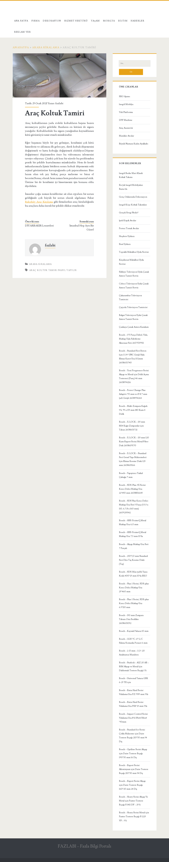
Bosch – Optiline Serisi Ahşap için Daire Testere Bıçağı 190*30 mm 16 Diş (133, 753)
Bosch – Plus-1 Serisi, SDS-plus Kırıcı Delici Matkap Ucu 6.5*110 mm (134, 603)
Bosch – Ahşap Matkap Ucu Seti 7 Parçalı (133, 546)
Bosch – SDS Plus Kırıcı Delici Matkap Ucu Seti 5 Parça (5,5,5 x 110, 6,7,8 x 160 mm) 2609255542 (133, 507)
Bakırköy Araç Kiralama (39, 201)
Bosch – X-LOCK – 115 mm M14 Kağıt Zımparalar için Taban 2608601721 (132, 426)
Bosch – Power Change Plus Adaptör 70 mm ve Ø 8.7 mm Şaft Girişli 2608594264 (133, 394)
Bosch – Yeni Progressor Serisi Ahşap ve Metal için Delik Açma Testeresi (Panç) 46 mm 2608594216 (134, 376)
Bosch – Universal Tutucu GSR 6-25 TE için (133, 680)
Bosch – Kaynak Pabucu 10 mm (133, 631)
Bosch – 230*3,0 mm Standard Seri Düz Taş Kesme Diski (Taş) (133, 560)
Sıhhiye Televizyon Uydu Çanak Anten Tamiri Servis (134, 274)
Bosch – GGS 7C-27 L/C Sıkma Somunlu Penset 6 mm (133, 641)
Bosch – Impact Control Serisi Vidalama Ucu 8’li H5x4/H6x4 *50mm (133, 718)
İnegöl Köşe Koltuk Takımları (133, 204)
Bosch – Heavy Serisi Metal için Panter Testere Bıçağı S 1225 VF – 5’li (134, 816)
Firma (35, 21)
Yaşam (95, 21)
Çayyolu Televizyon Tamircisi (133, 307)
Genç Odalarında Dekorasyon (133, 197)
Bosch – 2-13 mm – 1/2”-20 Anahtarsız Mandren (132, 652)
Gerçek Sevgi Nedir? (128, 212)
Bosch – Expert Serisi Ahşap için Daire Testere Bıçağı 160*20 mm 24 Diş (132, 785)
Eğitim (123, 21)
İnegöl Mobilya (126, 104)
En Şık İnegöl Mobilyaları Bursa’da (131, 187)
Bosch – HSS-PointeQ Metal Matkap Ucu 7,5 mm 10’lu (132, 534)
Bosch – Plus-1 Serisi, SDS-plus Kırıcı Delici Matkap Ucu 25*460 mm (134, 587)
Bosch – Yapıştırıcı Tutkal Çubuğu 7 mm (131, 475)
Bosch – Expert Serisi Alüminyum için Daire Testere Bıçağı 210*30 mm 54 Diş (133, 769)
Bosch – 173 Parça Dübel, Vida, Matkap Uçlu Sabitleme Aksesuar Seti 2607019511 (133, 339)
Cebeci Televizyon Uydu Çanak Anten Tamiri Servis (134, 285)
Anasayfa (21, 47)
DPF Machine (125, 120)
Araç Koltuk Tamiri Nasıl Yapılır (53, 270)
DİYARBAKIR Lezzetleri (39, 225)
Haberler (137, 21)
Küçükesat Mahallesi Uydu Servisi (131, 262)
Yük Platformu (126, 112)
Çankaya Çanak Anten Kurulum (134, 327)
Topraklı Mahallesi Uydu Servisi (134, 252)
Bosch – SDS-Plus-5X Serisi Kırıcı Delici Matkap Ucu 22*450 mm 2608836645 (132, 489)
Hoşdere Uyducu (126, 236)
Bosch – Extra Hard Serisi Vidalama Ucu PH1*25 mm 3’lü (133, 704)
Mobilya (109, 21)
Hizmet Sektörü (76, 21)
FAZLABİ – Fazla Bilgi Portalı (84, 846)
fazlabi (59, 103)
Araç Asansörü (126, 128)
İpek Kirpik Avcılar (127, 220)
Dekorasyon (52, 21)
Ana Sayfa (21, 21)
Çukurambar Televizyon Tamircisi (130, 297)
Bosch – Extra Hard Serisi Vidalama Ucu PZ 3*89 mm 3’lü (133, 692)
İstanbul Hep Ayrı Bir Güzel (81, 227)
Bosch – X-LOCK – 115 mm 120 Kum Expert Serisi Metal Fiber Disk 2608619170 (134, 441)
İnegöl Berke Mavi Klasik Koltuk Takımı (131, 175)
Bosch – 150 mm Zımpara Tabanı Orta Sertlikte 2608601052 (131, 619)
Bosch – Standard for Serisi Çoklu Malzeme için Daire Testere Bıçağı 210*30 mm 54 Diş (133, 735)
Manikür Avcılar (126, 136)
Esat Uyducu (124, 244)
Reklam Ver (22, 32)
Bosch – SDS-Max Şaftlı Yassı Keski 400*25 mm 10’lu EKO (133, 574)
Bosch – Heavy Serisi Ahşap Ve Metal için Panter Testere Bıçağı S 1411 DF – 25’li (133, 801)
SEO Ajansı (124, 96)
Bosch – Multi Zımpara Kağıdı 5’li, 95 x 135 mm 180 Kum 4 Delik (133, 410)
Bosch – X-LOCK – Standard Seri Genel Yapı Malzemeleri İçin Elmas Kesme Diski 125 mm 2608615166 (132, 459)
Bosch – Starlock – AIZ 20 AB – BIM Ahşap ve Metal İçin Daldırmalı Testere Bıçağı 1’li (134, 666)
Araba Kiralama (45, 47)
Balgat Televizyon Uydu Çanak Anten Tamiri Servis (133, 317)
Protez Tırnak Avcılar (129, 228)
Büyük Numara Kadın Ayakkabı (133, 143)
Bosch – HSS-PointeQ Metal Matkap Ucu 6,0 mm (132, 522)
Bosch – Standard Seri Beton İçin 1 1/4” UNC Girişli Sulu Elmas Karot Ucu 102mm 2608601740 (132, 357)
